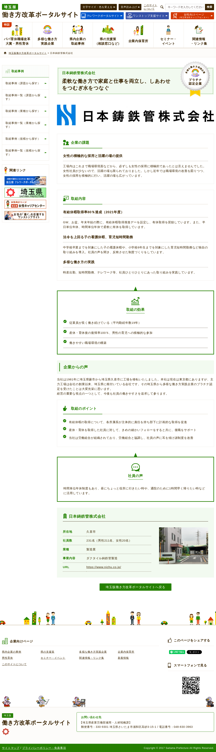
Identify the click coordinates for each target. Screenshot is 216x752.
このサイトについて (14, 664)
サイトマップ (10, 747)
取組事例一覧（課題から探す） (22, 97)
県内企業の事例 (11, 651)
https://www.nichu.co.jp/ (103, 567)
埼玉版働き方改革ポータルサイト (28, 53)
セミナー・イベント (53, 657)
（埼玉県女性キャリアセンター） (194, 15)
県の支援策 (47, 651)
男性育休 (7, 657)
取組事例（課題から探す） (22, 83)
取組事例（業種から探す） (22, 111)
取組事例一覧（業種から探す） (22, 124)
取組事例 (17, 71)
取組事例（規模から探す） (22, 138)
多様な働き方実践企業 (93, 651)
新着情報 (123, 657)
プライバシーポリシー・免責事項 (44, 747)
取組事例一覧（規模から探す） (22, 152)
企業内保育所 (126, 651)
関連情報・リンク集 (91, 657)
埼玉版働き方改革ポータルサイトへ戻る (135, 587)
